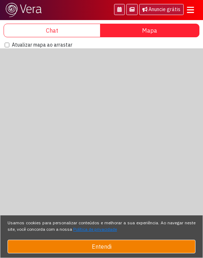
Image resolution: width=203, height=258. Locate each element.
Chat (52, 30)
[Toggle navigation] (190, 10)
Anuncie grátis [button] (161, 9)
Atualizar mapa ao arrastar (42, 45)
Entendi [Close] (102, 246)
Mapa (149, 30)
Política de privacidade (95, 229)
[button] (119, 9)
